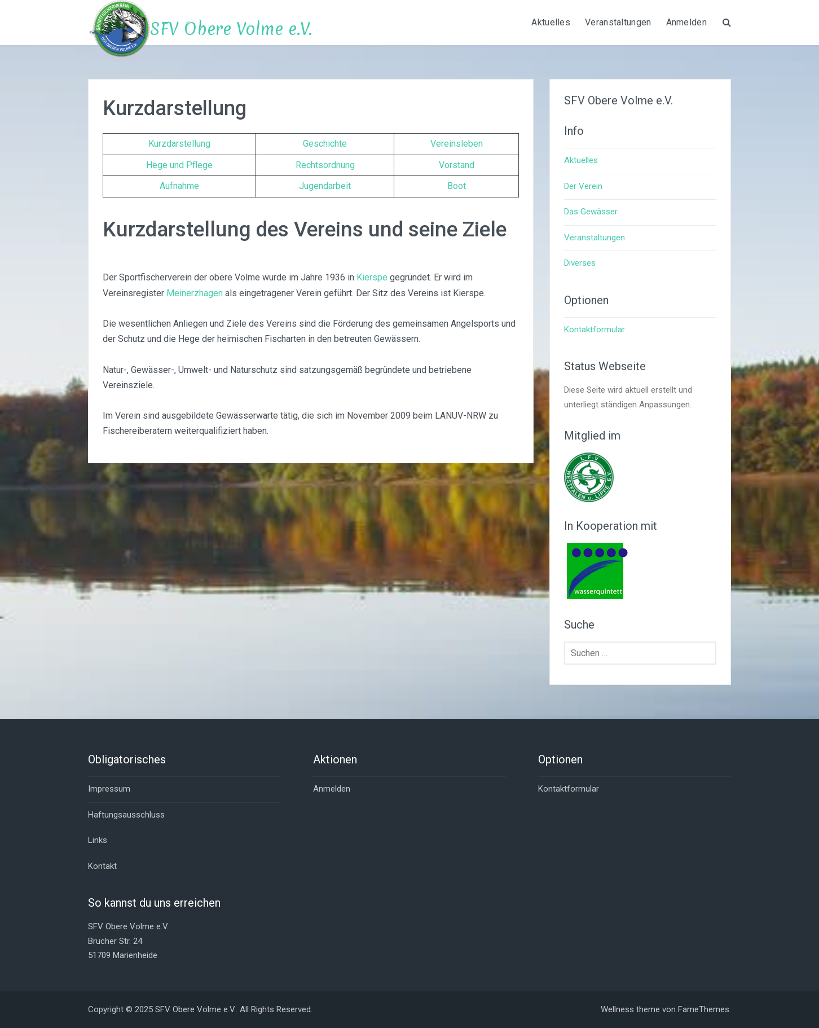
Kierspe (372, 277)
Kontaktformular (594, 329)
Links (97, 840)
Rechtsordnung (325, 165)
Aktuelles (550, 22)
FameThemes (703, 1009)
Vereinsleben (456, 143)
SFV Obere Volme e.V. (231, 29)
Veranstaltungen (618, 22)
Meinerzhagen (194, 293)
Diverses (580, 263)
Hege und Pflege (179, 165)
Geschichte (325, 143)
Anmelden (686, 22)
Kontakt (102, 866)
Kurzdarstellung (179, 143)
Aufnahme (179, 186)
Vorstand (456, 165)
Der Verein (583, 186)
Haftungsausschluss (126, 815)
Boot (456, 186)
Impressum (109, 789)
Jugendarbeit (325, 186)
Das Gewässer (591, 212)
